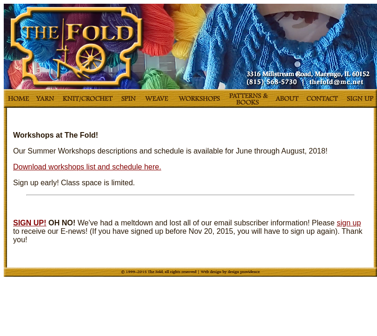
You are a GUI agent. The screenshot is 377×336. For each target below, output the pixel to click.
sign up (349, 223)
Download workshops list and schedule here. (87, 167)
